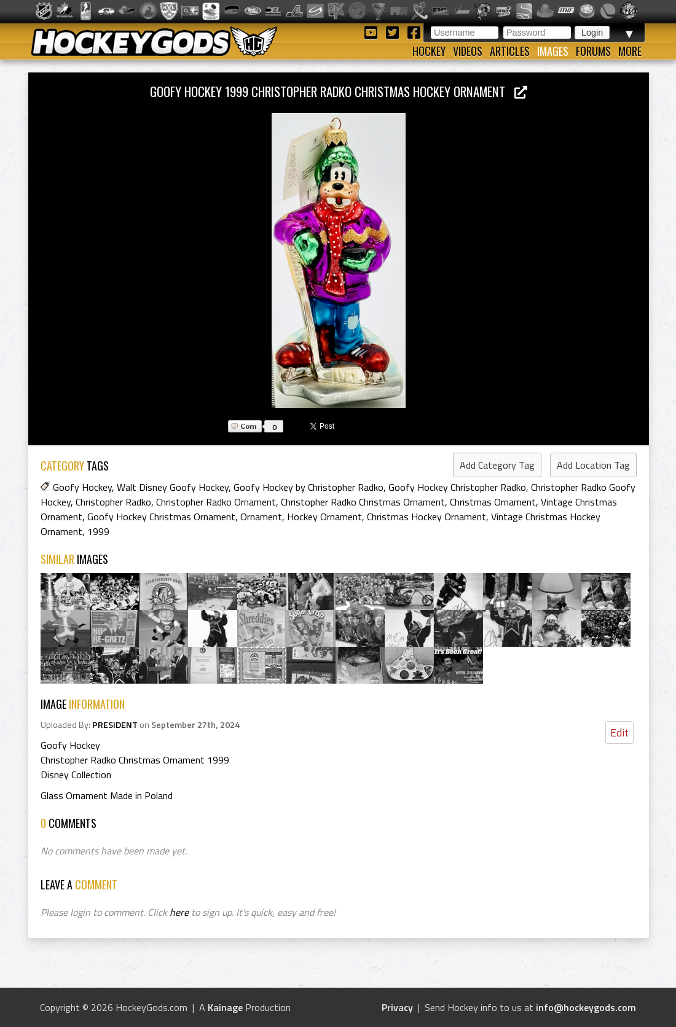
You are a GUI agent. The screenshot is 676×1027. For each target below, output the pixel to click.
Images (552, 51)
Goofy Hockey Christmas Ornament (161, 516)
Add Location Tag (593, 465)
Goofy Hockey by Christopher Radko (308, 487)
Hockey (429, 51)
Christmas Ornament (493, 501)
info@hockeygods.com (586, 1007)
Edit (619, 732)
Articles (510, 51)
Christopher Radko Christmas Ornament (363, 501)
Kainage (225, 1007)
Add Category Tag (497, 465)
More (630, 51)
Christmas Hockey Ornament (426, 516)
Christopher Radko (113, 501)
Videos (467, 51)
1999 (98, 531)
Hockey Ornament (324, 516)
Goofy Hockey (82, 487)
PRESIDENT (115, 725)
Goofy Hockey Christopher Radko (457, 487)
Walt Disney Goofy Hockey (173, 487)
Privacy (397, 1007)
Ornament (261, 516)
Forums (593, 51)
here (179, 912)
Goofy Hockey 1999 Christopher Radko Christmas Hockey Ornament (338, 91)
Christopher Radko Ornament (216, 501)
